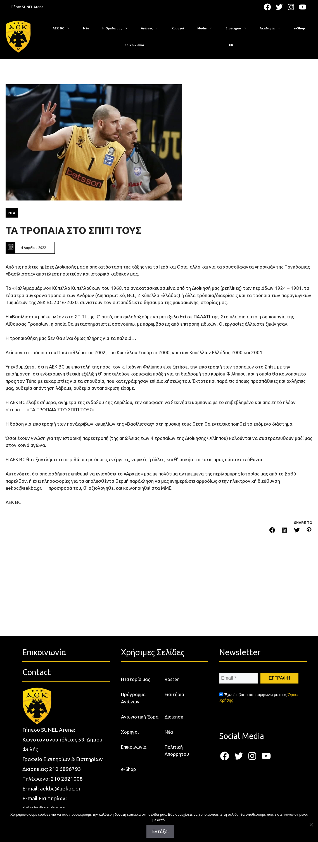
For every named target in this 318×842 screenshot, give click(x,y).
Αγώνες (152, 28)
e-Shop (299, 28)
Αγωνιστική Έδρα (139, 716)
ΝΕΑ (11, 213)
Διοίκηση (174, 716)
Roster (172, 679)
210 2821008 (67, 779)
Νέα (86, 28)
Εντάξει (160, 831)
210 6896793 (65, 769)
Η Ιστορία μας (135, 679)
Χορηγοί (178, 28)
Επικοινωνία (134, 45)
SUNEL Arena (32, 7)
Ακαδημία (273, 28)
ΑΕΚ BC (64, 28)
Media (207, 28)
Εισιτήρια (239, 28)
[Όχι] (311, 824)
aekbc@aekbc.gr (60, 788)
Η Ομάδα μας (118, 28)
